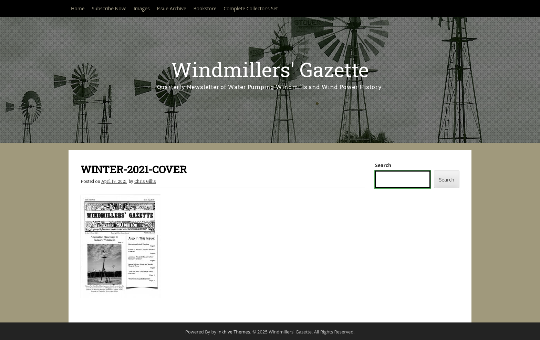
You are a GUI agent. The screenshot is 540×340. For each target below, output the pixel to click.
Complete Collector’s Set (251, 8)
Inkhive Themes (233, 332)
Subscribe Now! (109, 8)
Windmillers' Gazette (270, 69)
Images (142, 8)
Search (383, 165)
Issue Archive (171, 8)
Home (78, 8)
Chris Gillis (145, 181)
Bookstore (205, 8)
